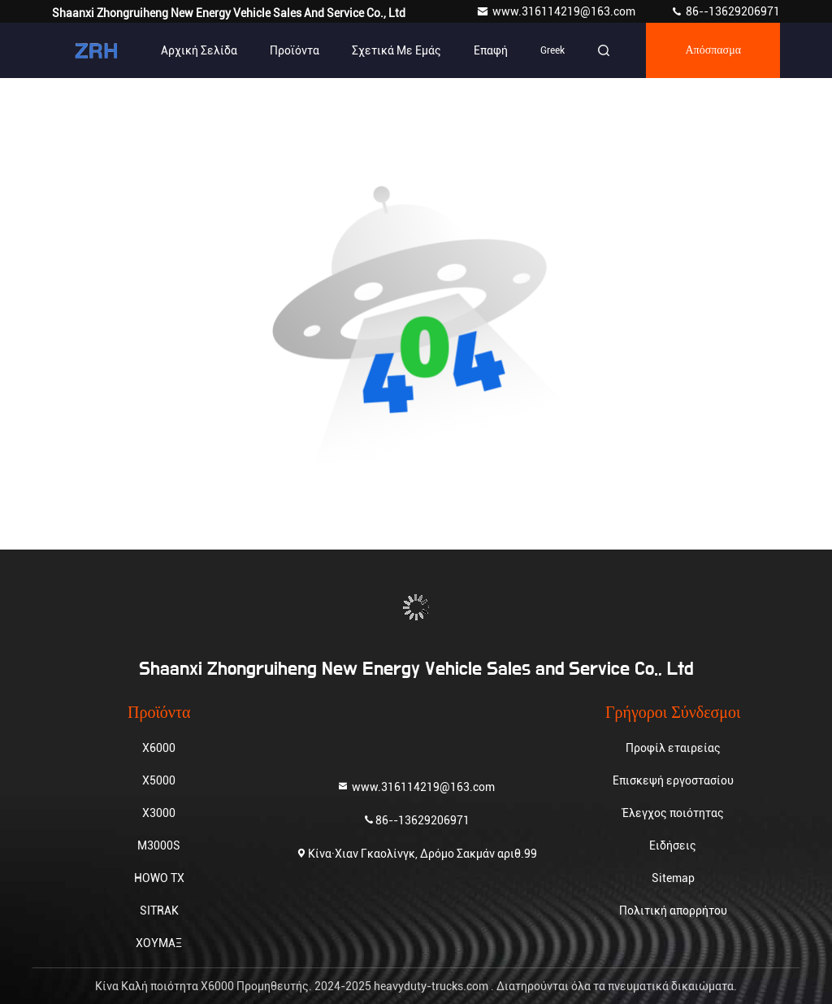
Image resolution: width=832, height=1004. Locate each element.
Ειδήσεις (672, 845)
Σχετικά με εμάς (396, 50)
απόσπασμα (713, 50)
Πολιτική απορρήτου (673, 910)
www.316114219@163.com (557, 11)
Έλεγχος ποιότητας (673, 812)
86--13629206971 (725, 11)
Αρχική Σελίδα (199, 50)
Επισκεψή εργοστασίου (673, 780)
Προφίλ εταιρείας (673, 747)
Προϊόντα (294, 50)
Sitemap (673, 877)
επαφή (491, 50)
